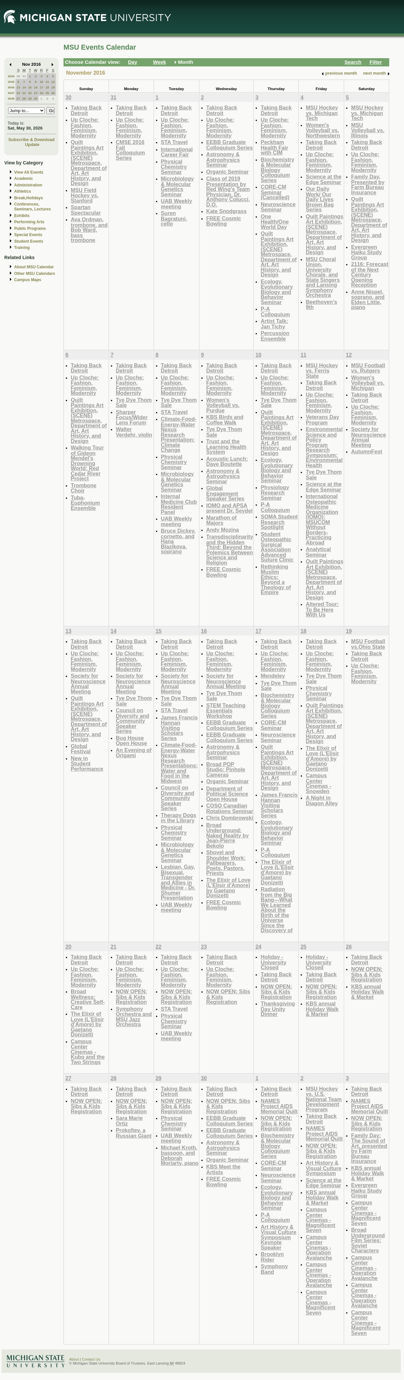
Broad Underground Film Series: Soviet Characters (368, 1240)
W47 (11, 93)
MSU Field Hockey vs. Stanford (84, 195)
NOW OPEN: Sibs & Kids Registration (131, 996)
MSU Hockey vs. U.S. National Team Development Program (323, 1099)
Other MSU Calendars (34, 273)
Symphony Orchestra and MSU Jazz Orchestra (134, 1017)
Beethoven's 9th (321, 304)
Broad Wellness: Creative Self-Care (88, 999)
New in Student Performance (87, 763)
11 (47, 82)
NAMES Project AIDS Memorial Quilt (279, 1106)
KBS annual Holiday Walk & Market (322, 1009)
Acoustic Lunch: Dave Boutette (227, 461)
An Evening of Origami (134, 753)
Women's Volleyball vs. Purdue (223, 405)
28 (24, 98)
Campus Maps (27, 280)
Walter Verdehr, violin (134, 432)
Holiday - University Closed (273, 962)
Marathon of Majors (221, 520)
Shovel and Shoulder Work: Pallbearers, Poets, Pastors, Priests (226, 862)
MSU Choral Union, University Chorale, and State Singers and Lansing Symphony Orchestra (323, 277)
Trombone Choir (83, 488)
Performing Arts (29, 222)
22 (30, 93)
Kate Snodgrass (226, 211)
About (74, 1359)
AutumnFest (366, 451)
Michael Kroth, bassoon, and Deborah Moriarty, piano (180, 1155)
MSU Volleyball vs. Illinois (367, 130)
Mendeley (273, 676)
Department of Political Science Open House (227, 794)
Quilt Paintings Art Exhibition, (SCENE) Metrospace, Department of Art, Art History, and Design (89, 162)
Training (22, 247)
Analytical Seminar (318, 552)
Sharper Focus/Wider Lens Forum (132, 417)
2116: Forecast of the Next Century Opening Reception (369, 274)
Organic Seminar (227, 172)
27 (18, 98)
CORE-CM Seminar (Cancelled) (275, 192)
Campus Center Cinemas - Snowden (318, 783)
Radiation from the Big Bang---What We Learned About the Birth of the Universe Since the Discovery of (276, 909)
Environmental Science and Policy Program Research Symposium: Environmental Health (324, 447)
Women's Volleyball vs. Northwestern (323, 130)
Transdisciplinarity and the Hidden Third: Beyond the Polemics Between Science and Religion (229, 550)
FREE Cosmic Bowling (223, 221)
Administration (28, 185)
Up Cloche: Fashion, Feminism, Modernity (85, 127)
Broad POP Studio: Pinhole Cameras (225, 769)
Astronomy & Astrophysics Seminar (223, 159)
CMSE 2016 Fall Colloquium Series (130, 150)
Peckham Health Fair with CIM (274, 147)
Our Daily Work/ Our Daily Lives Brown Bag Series (320, 199)
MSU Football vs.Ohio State (368, 644)
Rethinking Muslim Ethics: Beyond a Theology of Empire (276, 579)
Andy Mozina (222, 530)
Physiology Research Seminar (275, 492)
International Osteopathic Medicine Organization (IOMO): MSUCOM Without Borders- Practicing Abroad (322, 519)
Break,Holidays (28, 198)
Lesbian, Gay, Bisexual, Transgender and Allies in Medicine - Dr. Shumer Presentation (178, 882)
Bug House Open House (131, 740)
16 (36, 87)
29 (30, 98)
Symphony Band (274, 1269)
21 (24, 93)
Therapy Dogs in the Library (178, 818)
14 (24, 87)
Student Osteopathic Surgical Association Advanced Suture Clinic (277, 547)
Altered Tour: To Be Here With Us (322, 609)
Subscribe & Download (31, 139)
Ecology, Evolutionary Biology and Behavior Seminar (277, 291)
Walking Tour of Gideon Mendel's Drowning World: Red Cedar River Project (87, 463)
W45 (11, 82)
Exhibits (22, 215)
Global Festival (80, 749)
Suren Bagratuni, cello (174, 218)
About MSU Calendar (34, 267)
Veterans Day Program (322, 419)
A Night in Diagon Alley (322, 800)
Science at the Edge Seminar (323, 179)
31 (24, 76)
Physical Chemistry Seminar (174, 166)
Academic (23, 178)
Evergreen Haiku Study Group (366, 252)
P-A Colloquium (275, 311)
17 (41, 87)
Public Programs (30, 228)
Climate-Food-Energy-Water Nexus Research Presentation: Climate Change (179, 434)
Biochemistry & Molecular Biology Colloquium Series (277, 170)
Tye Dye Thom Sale (134, 402)
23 (36, 93)
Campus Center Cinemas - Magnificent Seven (320, 1219)
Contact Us (91, 1359)
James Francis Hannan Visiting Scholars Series (179, 727)
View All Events (28, 172)
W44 (11, 76)
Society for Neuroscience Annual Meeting (368, 437)
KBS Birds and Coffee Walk (224, 419)
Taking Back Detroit (86, 110)
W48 (11, 98)
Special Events (28, 234)
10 (41, 82)
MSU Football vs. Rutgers (368, 368)
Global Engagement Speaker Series (225, 493)
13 (18, 87)
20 (18, 93)
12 (53, 82)
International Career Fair (177, 152)
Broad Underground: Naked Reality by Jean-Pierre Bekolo (227, 835)
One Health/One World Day (275, 221)
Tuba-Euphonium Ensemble (85, 503)
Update (32, 144)
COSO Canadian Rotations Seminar (229, 808)
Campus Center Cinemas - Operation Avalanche (319, 1247)
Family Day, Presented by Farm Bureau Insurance (367, 184)
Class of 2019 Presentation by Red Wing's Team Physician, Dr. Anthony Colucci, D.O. (228, 191)
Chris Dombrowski (229, 818)
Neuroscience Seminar (278, 207)
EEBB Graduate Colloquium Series (229, 145)
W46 (11, 87)
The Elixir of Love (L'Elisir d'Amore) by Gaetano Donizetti (228, 888)
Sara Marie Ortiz (129, 1120)
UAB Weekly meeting (176, 203)
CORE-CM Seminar (273, 725)
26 (53, 93)
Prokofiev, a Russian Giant (134, 1133)
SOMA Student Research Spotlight (279, 522)
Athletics (22, 191)
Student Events (28, 241)
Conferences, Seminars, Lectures (32, 206)
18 (47, 87)
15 (30, 87)
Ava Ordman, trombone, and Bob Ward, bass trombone (89, 229)
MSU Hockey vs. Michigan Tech (322, 113)
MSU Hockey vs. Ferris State (322, 370)
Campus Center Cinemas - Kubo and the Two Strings (88, 1051)
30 (18, 76)
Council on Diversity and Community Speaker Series (132, 720)
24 (41, 93)
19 (53, 87)
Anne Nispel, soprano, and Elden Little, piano (367, 299)
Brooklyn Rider (272, 1257)
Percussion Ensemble (275, 336)
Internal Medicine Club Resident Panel (179, 504)
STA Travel (174, 142)
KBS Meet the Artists (223, 1169)
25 (47, 93)
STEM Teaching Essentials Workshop (225, 710)
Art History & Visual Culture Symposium (323, 1168)
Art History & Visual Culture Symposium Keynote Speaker (278, 1237)
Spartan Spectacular (86, 210)
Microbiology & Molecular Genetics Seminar (177, 186)
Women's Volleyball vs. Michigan (367, 383)
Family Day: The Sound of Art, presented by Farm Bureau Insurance (369, 1148)
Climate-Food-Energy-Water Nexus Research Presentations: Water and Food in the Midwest (179, 763)
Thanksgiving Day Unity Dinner (278, 1009)
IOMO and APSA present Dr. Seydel (229, 508)
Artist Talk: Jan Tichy (274, 323)
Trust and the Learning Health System (226, 446)
